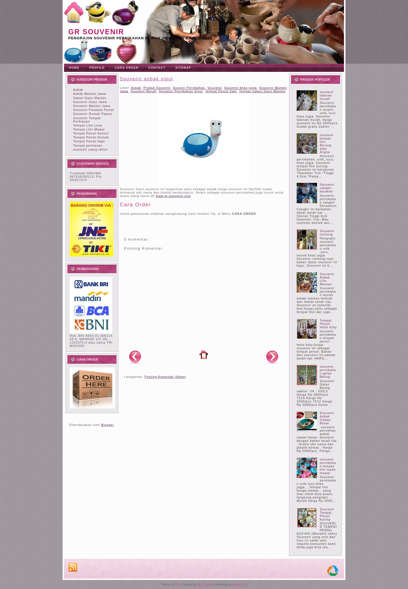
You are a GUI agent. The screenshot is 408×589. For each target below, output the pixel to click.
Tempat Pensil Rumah (91, 137)
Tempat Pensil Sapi (89, 141)
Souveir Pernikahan (189, 87)
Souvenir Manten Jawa (91, 106)
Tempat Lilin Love (87, 125)
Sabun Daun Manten (90, 98)
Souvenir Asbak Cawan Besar (327, 418)
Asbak (78, 89)
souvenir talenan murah (327, 95)
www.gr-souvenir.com (173, 196)
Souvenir (214, 87)
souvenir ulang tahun (90, 149)
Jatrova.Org (239, 584)
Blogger (107, 425)
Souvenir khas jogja (240, 87)
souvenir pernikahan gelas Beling (328, 371)
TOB (177, 584)
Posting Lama (272, 356)
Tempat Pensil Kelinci (91, 133)
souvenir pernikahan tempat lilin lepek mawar (328, 466)
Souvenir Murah (144, 91)
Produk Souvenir (157, 87)
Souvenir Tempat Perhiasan (87, 119)
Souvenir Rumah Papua (92, 113)
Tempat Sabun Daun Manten (262, 91)
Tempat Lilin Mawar (89, 129)
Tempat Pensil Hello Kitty (328, 324)
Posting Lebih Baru (135, 356)
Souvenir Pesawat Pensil (93, 110)
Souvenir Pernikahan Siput (181, 91)
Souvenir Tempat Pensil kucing (327, 514)
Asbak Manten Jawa (89, 93)
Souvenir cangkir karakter (327, 188)
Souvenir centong (327, 232)
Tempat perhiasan (87, 145)
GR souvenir (96, 32)
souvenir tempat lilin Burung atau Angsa (327, 143)
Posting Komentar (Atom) (165, 376)
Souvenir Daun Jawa (90, 102)
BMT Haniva (204, 584)
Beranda (203, 354)
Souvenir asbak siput (146, 78)
